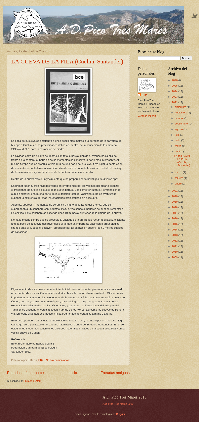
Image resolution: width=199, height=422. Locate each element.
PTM (144, 94)
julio (177, 134)
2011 (175, 246)
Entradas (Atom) (33, 380)
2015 (175, 223)
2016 (175, 218)
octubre (179, 118)
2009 (175, 257)
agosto (179, 129)
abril (178, 151)
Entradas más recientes (26, 373)
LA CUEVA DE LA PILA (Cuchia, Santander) (67, 61)
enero (178, 183)
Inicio (73, 373)
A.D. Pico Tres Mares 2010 (118, 403)
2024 (175, 91)
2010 (175, 251)
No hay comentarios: (58, 360)
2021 (175, 190)
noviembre (181, 112)
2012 (175, 240)
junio (178, 140)
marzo (179, 172)
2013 (175, 234)
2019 (175, 201)
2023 (175, 96)
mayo (178, 145)
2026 (175, 80)
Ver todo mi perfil (147, 115)
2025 (175, 85)
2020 (175, 196)
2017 (175, 212)
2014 (175, 229)
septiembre (181, 123)
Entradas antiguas (115, 373)
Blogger (120, 414)
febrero (179, 177)
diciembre (181, 106)
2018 (175, 207)
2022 (175, 102)
